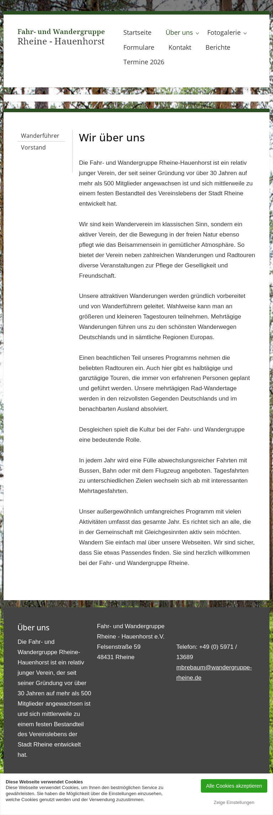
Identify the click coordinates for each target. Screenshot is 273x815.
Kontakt (179, 47)
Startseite (137, 32)
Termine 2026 (143, 62)
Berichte (217, 47)
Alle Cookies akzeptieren (234, 786)
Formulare (138, 47)
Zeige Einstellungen (234, 802)
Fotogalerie (224, 32)
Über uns (179, 32)
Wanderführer (40, 136)
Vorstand (33, 147)
